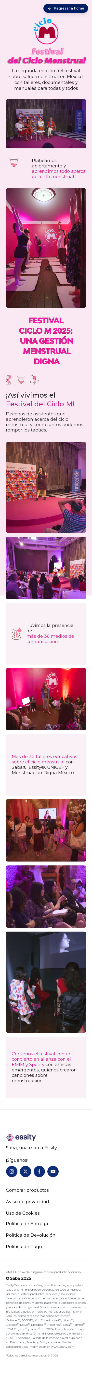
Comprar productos (27, 1190)
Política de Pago (24, 1246)
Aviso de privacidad (27, 1201)
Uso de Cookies (23, 1213)
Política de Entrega (27, 1223)
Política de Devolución (30, 1235)
